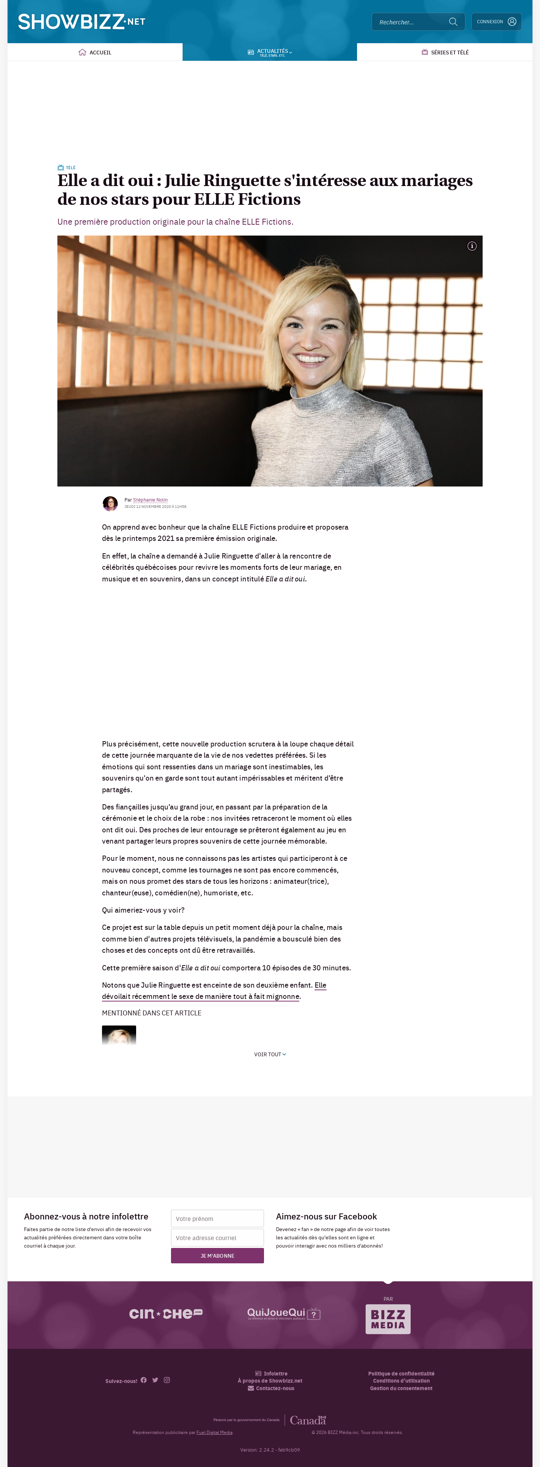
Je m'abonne (218, 1255)
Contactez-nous (271, 1388)
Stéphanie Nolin (150, 499)
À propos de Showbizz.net (270, 1380)
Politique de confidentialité (401, 1373)
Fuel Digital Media (214, 1432)
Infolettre (271, 1373)
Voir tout (270, 1054)
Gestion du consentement (401, 1388)
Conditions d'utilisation (401, 1380)
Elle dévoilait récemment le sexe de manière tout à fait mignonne (214, 990)
